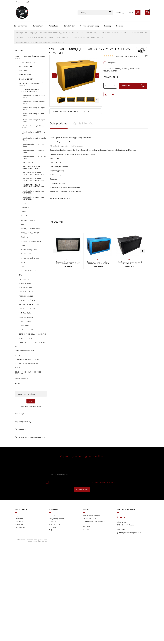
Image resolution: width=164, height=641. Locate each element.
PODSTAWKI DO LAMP (27, 62)
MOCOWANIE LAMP (26, 66)
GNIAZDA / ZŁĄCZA (26, 79)
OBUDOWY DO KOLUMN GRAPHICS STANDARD (28, 373)
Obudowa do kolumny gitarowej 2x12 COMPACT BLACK (130, 259)
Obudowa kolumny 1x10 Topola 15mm (33, 96)
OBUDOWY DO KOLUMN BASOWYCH (32, 334)
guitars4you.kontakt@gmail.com (95, 521)
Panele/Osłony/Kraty (29, 250)
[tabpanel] (99, 169)
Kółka (23, 266)
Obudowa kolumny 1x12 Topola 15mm (33, 102)
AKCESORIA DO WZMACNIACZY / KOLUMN (31, 84)
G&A (68, 256)
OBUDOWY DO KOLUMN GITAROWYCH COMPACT (31, 167)
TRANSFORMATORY (26, 292)
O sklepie (52, 521)
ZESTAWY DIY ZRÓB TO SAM (29, 304)
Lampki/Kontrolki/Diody (30, 258)
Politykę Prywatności (107, 482)
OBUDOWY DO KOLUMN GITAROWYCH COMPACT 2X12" (33, 186)
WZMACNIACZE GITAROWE (24, 351)
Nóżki (23, 262)
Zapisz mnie (82, 490)
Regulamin (95, 482)
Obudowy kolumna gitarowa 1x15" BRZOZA (33, 198)
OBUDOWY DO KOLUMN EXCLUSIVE (32, 342)
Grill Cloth (24, 203)
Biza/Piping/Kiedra (28, 254)
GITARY (17, 355)
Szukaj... (18, 383)
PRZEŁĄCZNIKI (24, 279)
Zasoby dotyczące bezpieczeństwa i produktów (70, 111)
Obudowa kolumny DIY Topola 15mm (33, 133)
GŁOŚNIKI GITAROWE (26, 317)
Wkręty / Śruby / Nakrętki (30, 233)
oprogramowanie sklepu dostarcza (37, 541)
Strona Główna (20, 26)
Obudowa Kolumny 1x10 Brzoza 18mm (34, 145)
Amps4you (53, 26)
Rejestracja (19, 519)
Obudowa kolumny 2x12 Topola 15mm (33, 114)
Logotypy (24, 245)
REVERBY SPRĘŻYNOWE (27, 300)
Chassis (23, 212)
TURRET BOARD (25, 321)
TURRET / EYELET (25, 325)
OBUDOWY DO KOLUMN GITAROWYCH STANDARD (30, 90)
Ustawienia (19, 521)
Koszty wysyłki (54, 524)
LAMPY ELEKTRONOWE (27, 309)
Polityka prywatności (56, 519)
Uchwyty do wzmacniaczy (30, 228)
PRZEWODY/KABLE (26, 296)
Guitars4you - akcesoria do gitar (27, 359)
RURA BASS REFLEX (26, 330)
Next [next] (97, 100)
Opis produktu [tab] (59, 123)
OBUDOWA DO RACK (29, 271)
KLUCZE (18, 368)
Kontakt (130, 12)
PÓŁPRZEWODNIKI (25, 288)
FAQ (50, 530)
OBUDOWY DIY (28, 162)
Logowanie (19, 516)
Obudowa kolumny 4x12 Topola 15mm (33, 127)
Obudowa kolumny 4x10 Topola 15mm (34, 121)
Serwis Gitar (69, 26)
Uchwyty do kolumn (28, 220)
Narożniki (24, 216)
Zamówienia (19, 524)
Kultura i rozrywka (21, 378)
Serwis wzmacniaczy (89, 26)
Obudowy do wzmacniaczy (31, 241)
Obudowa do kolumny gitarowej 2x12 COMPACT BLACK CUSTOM (68, 259)
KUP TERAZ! (133, 85)
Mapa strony (53, 516)
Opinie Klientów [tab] (83, 123)
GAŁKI (21, 275)
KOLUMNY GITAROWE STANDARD (27, 363)
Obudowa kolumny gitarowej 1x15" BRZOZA (33, 192)
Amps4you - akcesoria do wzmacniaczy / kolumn (30, 57)
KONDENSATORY (25, 75)
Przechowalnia (20, 527)
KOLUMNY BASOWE (26, 338)
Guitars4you (38, 26)
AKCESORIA (19, 347)
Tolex (22, 224)
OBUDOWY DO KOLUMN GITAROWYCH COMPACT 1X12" (33, 180)
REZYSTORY (23, 70)
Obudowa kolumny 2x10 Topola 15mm (34, 108)
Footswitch (25, 207)
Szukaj (30, 401)
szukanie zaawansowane (31, 406)
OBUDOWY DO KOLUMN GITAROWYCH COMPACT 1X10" (33, 174)
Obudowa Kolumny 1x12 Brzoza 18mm (33, 151)
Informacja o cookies (25, 540)
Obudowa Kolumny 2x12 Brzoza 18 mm (34, 157)
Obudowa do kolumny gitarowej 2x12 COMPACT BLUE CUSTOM (99, 259)
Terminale (24, 237)
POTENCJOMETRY (25, 283)
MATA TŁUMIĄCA (25, 313)
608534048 (121, 530)
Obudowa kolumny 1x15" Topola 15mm (34, 139)
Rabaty (107, 26)
